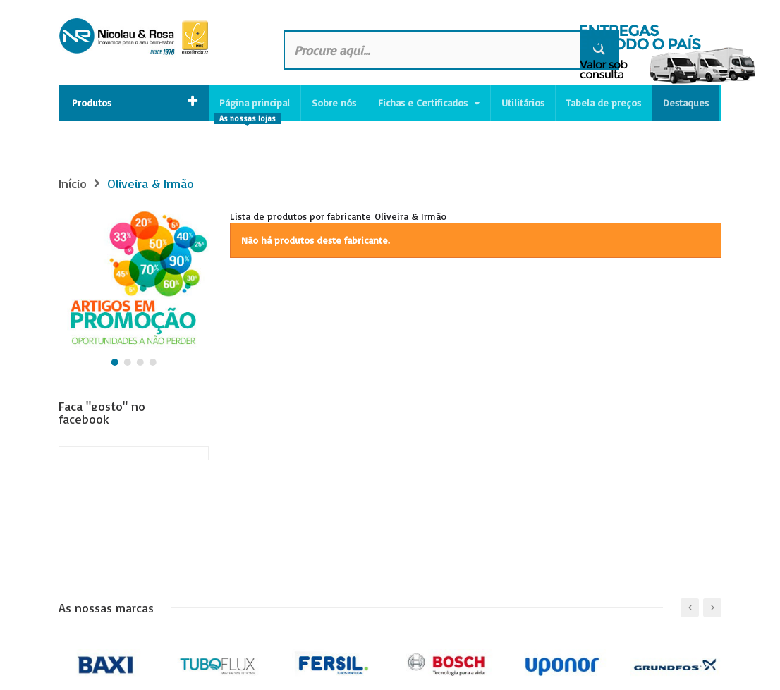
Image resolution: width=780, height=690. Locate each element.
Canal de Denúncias (214, 677)
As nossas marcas (106, 490)
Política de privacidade (109, 677)
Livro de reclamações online (328, 677)
